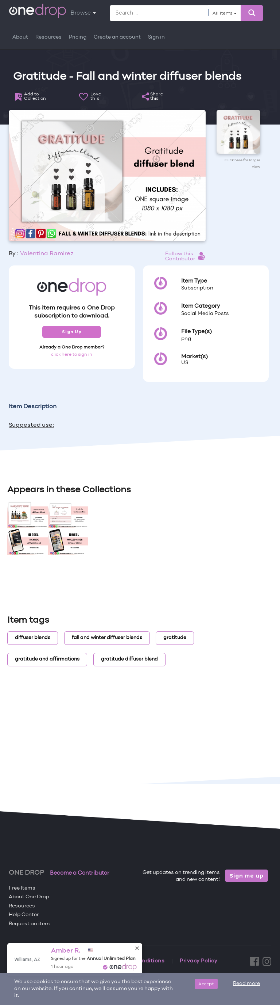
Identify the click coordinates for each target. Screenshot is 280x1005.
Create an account (117, 37)
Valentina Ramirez (47, 254)
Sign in (156, 37)
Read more (246, 983)
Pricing (77, 37)
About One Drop (29, 897)
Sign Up (71, 331)
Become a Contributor (79, 873)
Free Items (22, 888)
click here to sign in (71, 354)
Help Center (24, 915)
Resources (48, 37)
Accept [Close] (206, 983)
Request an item (29, 924)
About (20, 37)
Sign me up (247, 875)
